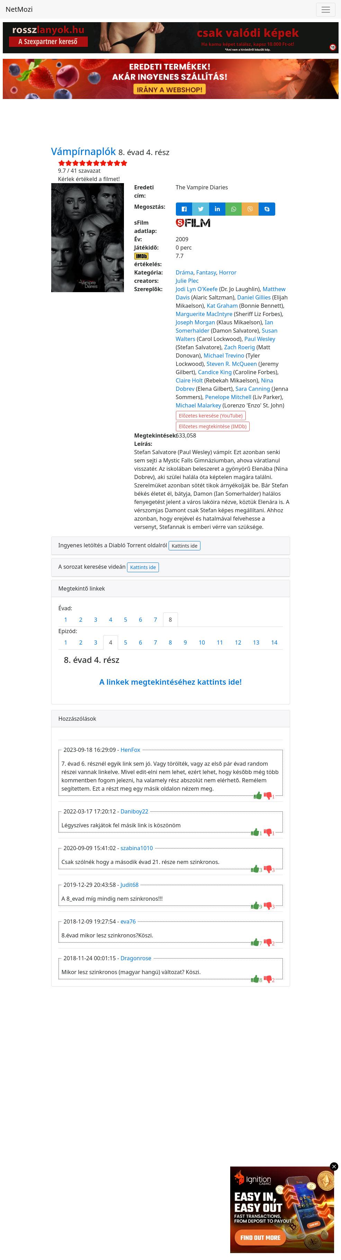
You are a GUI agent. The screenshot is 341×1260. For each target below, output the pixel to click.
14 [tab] (274, 642)
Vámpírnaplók (85, 151)
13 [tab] (256, 642)
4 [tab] (110, 619)
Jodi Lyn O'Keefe (197, 289)
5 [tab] (125, 619)
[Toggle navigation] (325, 10)
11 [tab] (220, 642)
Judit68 (129, 885)
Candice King (215, 372)
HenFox (130, 750)
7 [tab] (155, 619)
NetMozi (19, 9)
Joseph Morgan (195, 322)
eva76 (128, 921)
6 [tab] (140, 619)
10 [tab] (202, 642)
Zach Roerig (239, 347)
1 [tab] (66, 619)
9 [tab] (185, 642)
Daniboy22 (134, 811)
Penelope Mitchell (228, 397)
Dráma (185, 272)
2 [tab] (80, 619)
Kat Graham (222, 305)
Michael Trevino (224, 355)
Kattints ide (184, 545)
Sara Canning (252, 389)
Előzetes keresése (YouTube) (211, 415)
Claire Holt (189, 380)
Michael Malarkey (198, 405)
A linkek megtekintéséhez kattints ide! (170, 681)
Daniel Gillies (254, 297)
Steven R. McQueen (232, 364)
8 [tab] (170, 619)
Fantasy (206, 272)
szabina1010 (136, 848)
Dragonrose (135, 958)
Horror (227, 272)
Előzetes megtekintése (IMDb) (213, 426)
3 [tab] (95, 619)
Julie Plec (187, 281)
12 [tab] (238, 642)
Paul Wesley (259, 339)
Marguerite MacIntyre (204, 314)
